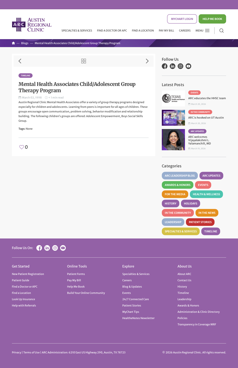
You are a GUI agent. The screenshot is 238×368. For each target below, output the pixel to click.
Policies (182, 318)
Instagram (180, 66)
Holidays (190, 203)
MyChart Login (182, 19)
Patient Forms (76, 274)
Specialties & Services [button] (76, 30)
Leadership (173, 222)
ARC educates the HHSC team (207, 98)
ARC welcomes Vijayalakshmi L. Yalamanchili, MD (199, 140)
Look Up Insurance (23, 299)
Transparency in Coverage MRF (197, 324)
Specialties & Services (181, 231)
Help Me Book (212, 19)
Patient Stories (200, 222)
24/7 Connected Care (135, 299)
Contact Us (184, 280)
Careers (185, 30)
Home (13, 43)
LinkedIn (172, 66)
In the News (206, 212)
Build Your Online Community (86, 293)
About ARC (184, 274)
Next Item (147, 61)
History (170, 203)
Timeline (25, 75)
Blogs (24, 43)
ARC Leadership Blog (180, 175)
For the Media (175, 194)
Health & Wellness (206, 194)
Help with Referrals (24, 305)
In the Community (200, 112)
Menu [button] (199, 30)
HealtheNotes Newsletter (138, 318)
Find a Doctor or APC (112, 30)
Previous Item (20, 61)
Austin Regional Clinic (32, 25)
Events (194, 92)
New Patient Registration (28, 274)
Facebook (164, 66)
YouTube (188, 66)
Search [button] (221, 31)
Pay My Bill (166, 30)
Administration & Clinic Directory (199, 311)
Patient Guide (20, 280)
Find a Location (143, 30)
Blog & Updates (132, 286)
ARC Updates (197, 131)
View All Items (83, 61)
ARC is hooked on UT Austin (206, 117)
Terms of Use (31, 352)
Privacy (16, 352)
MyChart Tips (130, 311)
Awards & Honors (177, 185)
